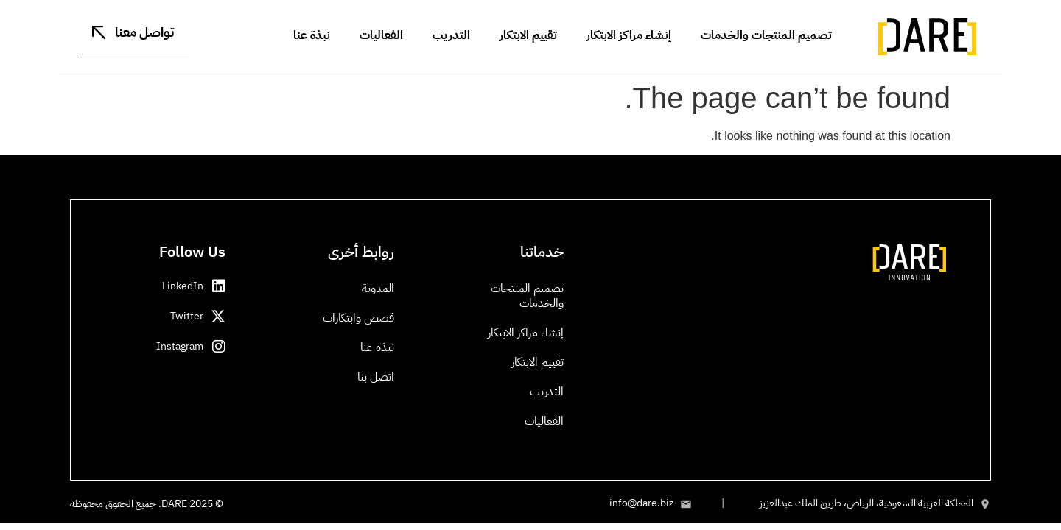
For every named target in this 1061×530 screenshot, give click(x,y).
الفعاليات (381, 35)
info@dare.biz (641, 503)
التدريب (451, 35)
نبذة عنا (311, 35)
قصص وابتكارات (358, 318)
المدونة (378, 288)
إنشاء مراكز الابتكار (628, 35)
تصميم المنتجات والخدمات (766, 35)
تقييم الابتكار (528, 35)
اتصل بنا (375, 377)
